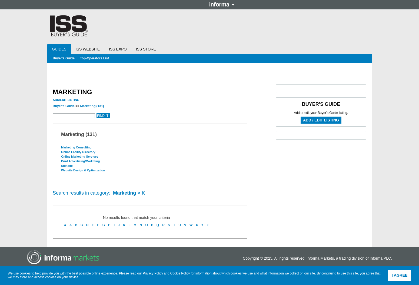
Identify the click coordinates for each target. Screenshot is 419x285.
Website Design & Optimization (83, 170)
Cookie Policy (180, 273)
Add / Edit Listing (321, 120)
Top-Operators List (94, 58)
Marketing (92, 106)
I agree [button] (400, 275)
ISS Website (88, 49)
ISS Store (146, 49)
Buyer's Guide (64, 58)
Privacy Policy (153, 273)
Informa (222, 4)
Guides (59, 49)
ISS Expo (118, 49)
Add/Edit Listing (66, 99)
